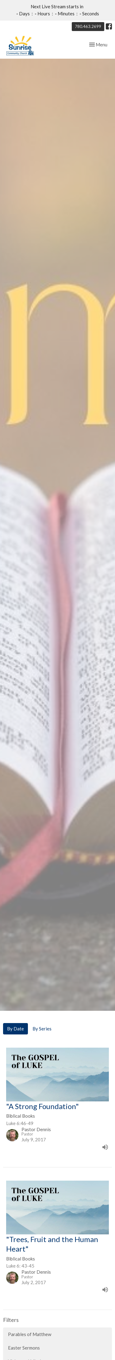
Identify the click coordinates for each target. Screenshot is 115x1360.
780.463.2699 (88, 26)
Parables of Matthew (29, 1326)
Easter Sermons (24, 1340)
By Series (42, 1021)
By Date (15, 1021)
